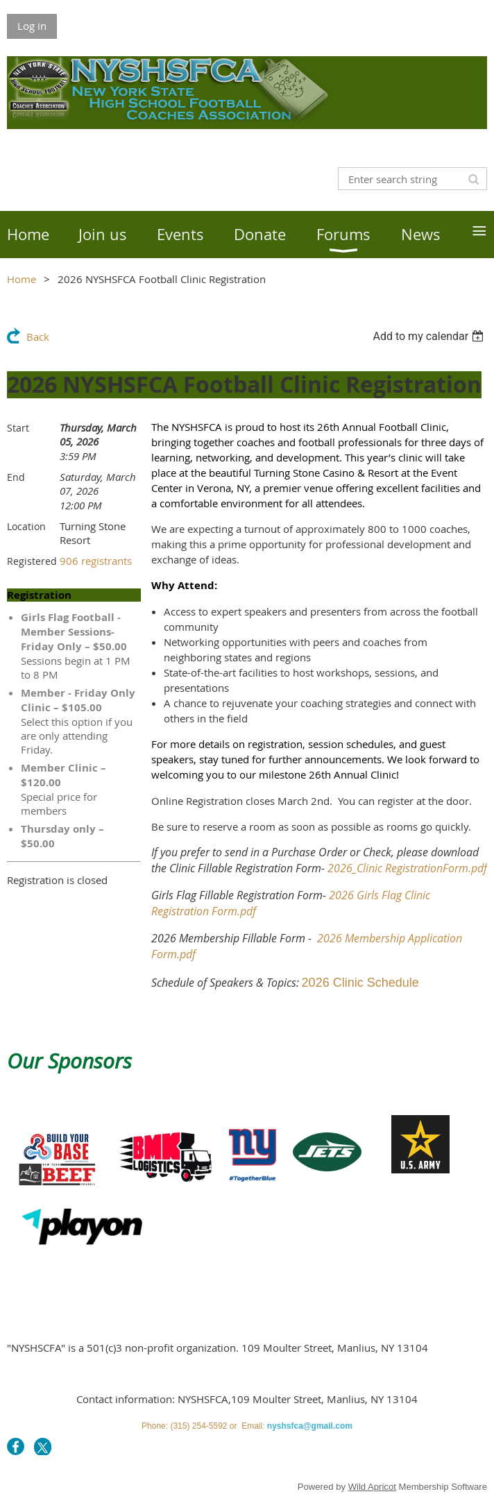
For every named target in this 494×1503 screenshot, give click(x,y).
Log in (31, 26)
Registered (32, 561)
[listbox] (430, 336)
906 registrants (96, 561)
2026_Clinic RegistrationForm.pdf (407, 868)
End (16, 477)
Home (21, 279)
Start (18, 427)
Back (37, 336)
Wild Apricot (372, 1486)
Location (26, 526)
